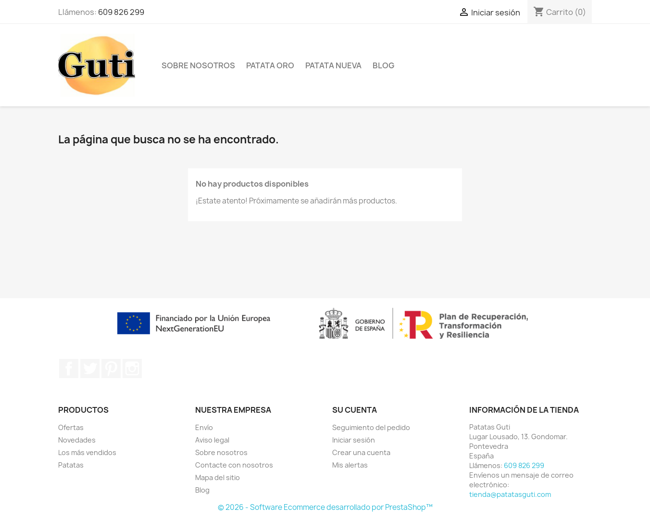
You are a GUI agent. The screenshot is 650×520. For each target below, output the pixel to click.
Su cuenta (354, 410)
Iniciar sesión (353, 439)
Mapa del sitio (217, 477)
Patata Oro (270, 65)
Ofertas (71, 427)
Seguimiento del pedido (371, 427)
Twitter (90, 368)
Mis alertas (350, 464)
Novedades (77, 439)
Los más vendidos (87, 452)
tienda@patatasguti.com (510, 494)
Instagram (132, 368)
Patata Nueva (333, 65)
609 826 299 (121, 12)
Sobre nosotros (198, 65)
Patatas (71, 464)
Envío (204, 427)
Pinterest (111, 368)
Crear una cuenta (361, 452)
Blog (383, 65)
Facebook (68, 368)
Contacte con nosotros (234, 464)
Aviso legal (212, 439)
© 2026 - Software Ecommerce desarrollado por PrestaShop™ (325, 507)
